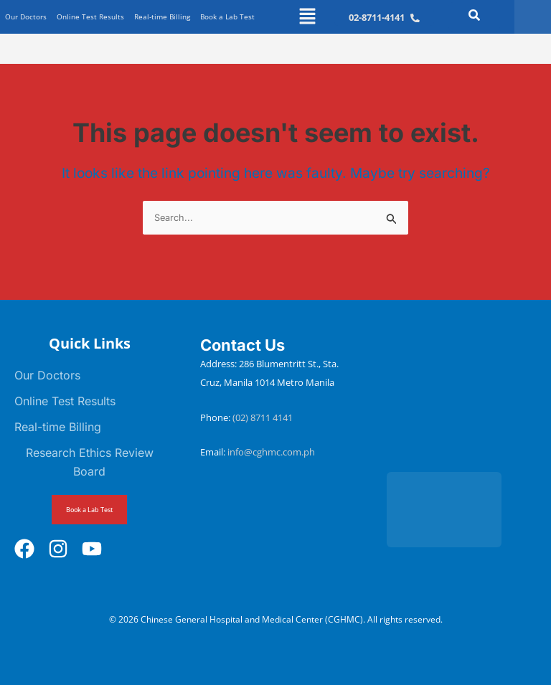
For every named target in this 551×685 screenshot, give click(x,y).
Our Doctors (26, 16)
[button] (307, 17)
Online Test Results (90, 16)
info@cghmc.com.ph (271, 451)
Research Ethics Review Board (90, 461)
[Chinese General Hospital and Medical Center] (462, 397)
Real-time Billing (162, 16)
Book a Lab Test (227, 16)
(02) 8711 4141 (263, 417)
